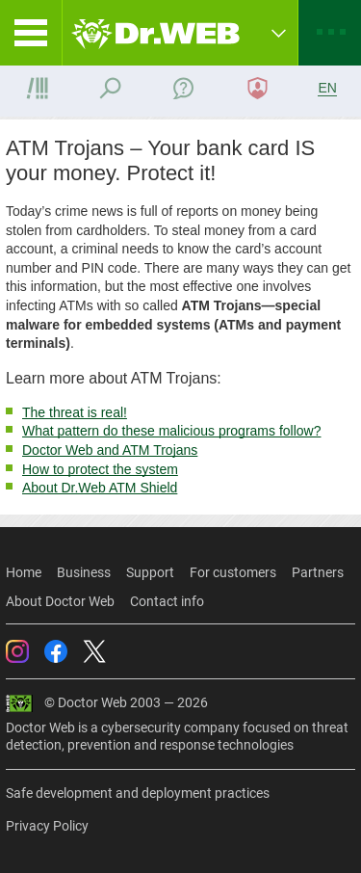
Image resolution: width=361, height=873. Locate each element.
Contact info (167, 601)
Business (84, 572)
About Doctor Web (60, 601)
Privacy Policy (47, 825)
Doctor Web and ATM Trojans (109, 450)
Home (23, 572)
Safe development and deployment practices (138, 793)
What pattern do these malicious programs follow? (171, 430)
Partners (318, 572)
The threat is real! (74, 412)
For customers (233, 572)
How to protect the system (100, 469)
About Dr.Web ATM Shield (99, 487)
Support (150, 572)
